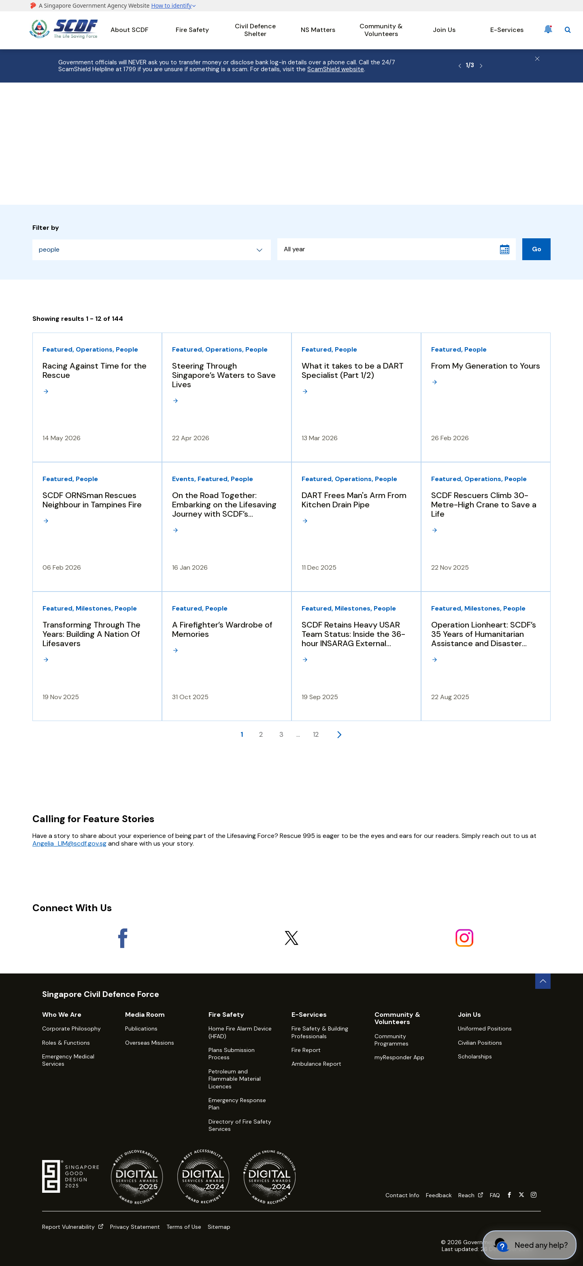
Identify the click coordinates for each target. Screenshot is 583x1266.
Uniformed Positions (485, 1028)
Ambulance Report (316, 1063)
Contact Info (402, 1195)
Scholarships (475, 1056)
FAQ (495, 1195)
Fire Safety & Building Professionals (320, 1032)
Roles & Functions (66, 1042)
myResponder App (399, 1057)
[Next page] (339, 734)
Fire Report (306, 1050)
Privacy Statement (135, 1226)
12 (316, 734)
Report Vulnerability (73, 1226)
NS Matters (318, 29)
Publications (141, 1028)
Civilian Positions (480, 1042)
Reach (470, 1195)
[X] (291, 938)
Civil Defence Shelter (255, 30)
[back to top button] (543, 981)
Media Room (114, 104)
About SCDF (130, 29)
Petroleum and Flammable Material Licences (235, 1079)
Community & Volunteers (381, 30)
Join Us (444, 29)
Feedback (439, 1195)
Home (36, 104)
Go (536, 249)
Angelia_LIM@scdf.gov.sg (69, 843)
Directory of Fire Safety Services (240, 1125)
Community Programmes (391, 1040)
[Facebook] (118, 938)
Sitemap (219, 1226)
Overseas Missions (149, 1042)
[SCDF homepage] (63, 36)
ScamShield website (335, 69)
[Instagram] (464, 938)
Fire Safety (192, 29)
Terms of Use (183, 1226)
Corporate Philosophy (71, 1028)
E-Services (506, 29)
